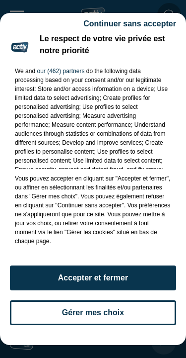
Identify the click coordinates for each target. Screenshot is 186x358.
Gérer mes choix (93, 312)
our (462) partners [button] (60, 71)
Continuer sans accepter (129, 23)
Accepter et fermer (93, 277)
